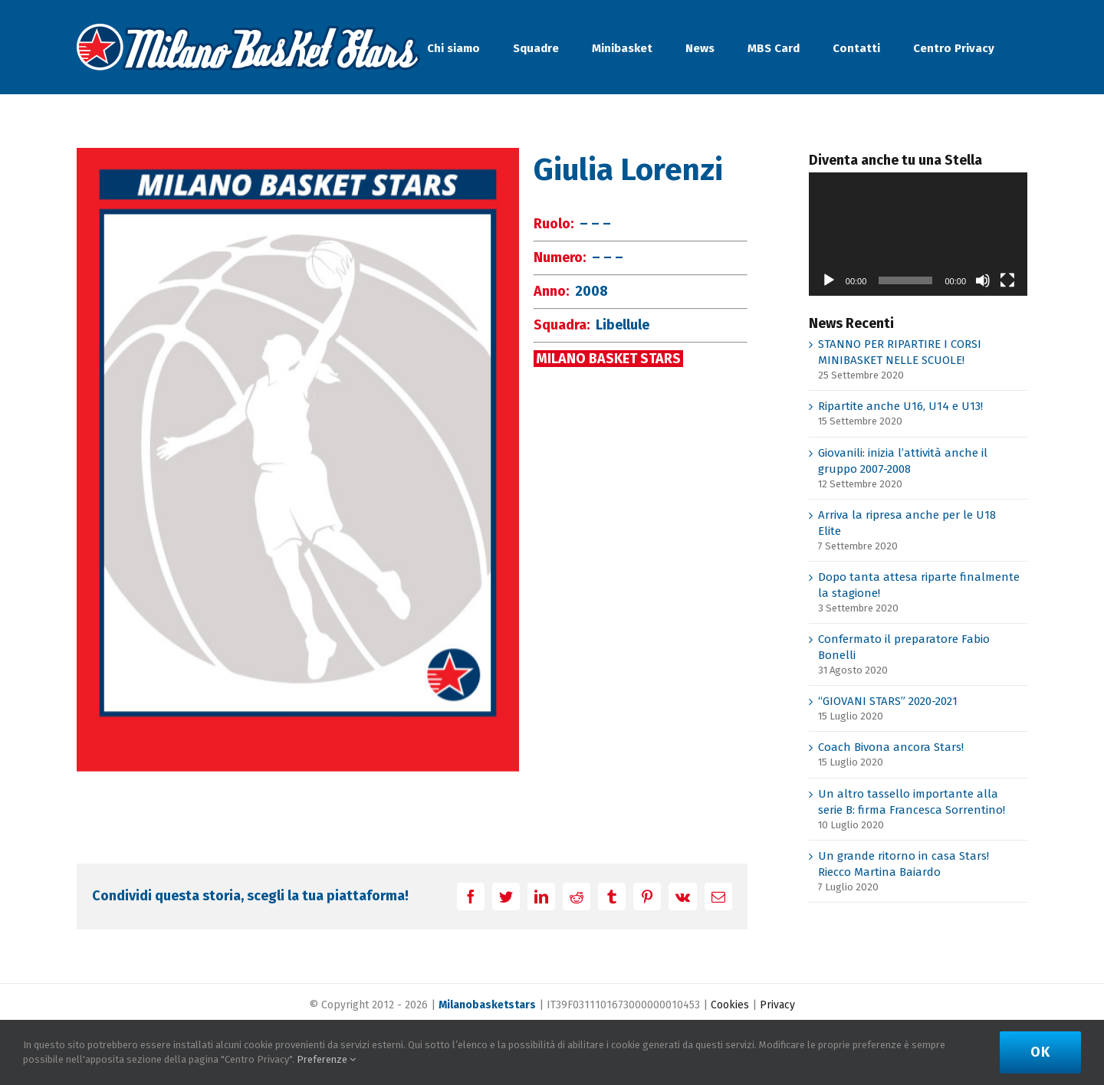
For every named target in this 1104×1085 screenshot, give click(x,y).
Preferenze (326, 1059)
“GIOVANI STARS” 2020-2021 (888, 701)
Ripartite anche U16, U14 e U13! (900, 406)
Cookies (730, 1004)
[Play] (828, 280)
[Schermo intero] (1007, 280)
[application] (918, 233)
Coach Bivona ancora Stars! (891, 747)
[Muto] (983, 280)
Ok (1040, 1052)
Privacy (777, 1004)
